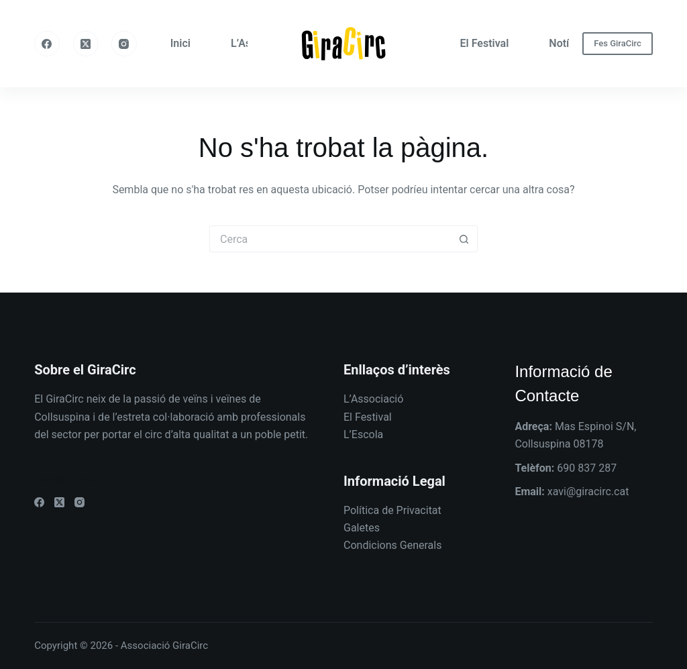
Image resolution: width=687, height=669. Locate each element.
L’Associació (373, 399)
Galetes (362, 527)
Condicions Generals (392, 545)
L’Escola (363, 434)
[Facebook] (47, 43)
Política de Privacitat (392, 510)
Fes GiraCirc (617, 43)
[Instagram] (124, 43)
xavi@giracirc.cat (588, 491)
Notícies (568, 43)
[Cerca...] (330, 238)
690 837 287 (587, 468)
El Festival (484, 43)
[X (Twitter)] (86, 43)
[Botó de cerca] (464, 238)
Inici (180, 43)
